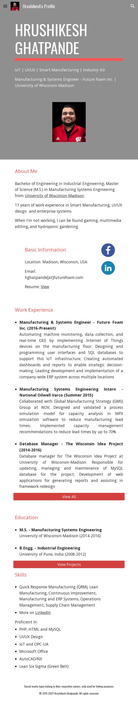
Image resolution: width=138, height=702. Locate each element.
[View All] (68, 496)
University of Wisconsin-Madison (54, 195)
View (45, 286)
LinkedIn (43, 612)
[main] (69, 41)
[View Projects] (68, 564)
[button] (5, 6)
